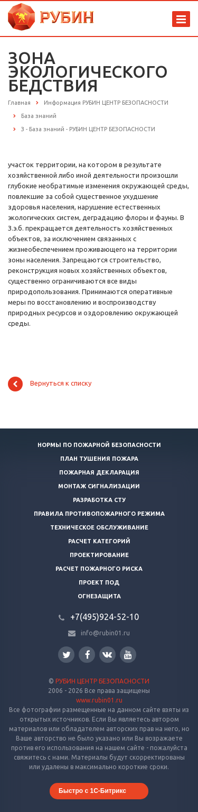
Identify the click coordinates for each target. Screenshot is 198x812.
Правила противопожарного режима (99, 513)
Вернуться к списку (49, 384)
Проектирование (99, 555)
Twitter (66, 654)
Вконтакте (107, 654)
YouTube (128, 654)
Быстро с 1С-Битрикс (92, 791)
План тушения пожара (99, 458)
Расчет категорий (99, 541)
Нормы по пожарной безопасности (99, 445)
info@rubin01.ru (105, 632)
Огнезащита (99, 596)
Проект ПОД (99, 582)
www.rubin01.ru (99, 700)
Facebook (87, 654)
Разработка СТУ (99, 500)
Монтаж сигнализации (99, 486)
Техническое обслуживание (99, 527)
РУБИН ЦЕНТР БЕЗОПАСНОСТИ (102, 681)
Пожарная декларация (99, 472)
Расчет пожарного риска (99, 568)
